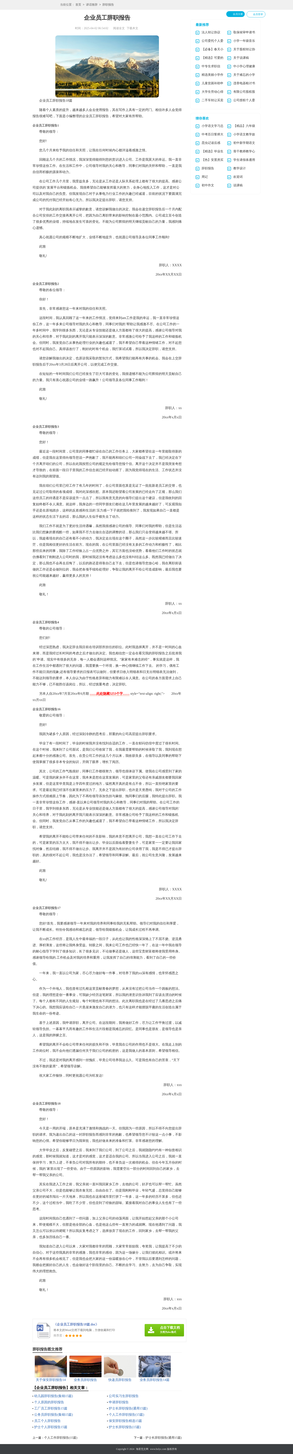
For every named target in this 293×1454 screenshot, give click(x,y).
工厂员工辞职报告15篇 (50, 1408)
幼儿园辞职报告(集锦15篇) (53, 1396)
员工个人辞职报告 (47, 1421)
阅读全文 (119, 28)
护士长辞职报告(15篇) (125, 1427)
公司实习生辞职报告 (124, 1396)
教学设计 (239, 168)
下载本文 (132, 28)
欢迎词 (238, 176)
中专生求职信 (211, 66)
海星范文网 (142, 1449)
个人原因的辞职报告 (49, 1402)
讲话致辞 (92, 4)
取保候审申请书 (244, 32)
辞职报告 (108, 4)
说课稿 (238, 185)
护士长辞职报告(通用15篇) (128, 1408)
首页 (78, 4)
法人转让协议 (211, 32)
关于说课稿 (241, 57)
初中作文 (208, 185)
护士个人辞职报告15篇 (50, 1427)
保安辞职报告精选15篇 (125, 1421)
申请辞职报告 (119, 1402)
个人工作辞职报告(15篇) (126, 1414)
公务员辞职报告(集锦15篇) (53, 1414)
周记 (205, 176)
